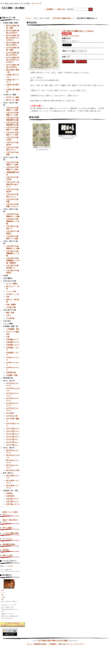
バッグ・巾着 (11, 291)
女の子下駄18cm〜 (12, 434)
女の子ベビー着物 (12, 97)
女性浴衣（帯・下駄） (11, 491)
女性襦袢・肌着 (11, 375)
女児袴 (5, 275)
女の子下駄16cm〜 (12, 429)
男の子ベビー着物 (12, 100)
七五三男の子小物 (9, 310)
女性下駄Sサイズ (12, 499)
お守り (8, 315)
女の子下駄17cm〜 (12, 431)
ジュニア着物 (8, 324)
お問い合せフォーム (65, 644)
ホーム (28, 18)
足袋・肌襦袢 (11, 304)
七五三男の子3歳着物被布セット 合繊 (12, 221)
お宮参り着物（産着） (11, 23)
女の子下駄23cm (12, 445)
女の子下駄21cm (12, 439)
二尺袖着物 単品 (12, 329)
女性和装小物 (11, 372)
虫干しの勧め (7, 528)
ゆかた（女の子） (9, 381)
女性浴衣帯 (10, 496)
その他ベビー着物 (9, 95)
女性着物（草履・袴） (11, 326)
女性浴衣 (9, 493)
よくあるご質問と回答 (10, 533)
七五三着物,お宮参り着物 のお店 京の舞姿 (52, 640)
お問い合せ (61, 9)
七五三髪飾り (8, 278)
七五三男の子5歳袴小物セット (63, 18)
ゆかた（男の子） (9, 448)
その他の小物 (11, 307)
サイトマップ (36, 3)
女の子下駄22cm (12, 442)
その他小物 (10, 318)
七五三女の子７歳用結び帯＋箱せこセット (12, 184)
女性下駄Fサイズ (12, 501)
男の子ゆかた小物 (12, 470)
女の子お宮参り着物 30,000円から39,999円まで (12, 60)
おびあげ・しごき (12, 294)
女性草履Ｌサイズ (12, 345)
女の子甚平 (10, 413)
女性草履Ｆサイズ (12, 342)
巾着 (7, 337)
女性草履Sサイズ (12, 339)
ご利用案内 (49, 9)
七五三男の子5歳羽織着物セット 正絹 (12, 253)
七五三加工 (7, 321)
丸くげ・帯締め (11, 284)
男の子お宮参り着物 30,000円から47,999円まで (12, 38)
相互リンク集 (7, 555)
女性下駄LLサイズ (12, 504)
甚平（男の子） (8, 473)
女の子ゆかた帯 (11, 416)
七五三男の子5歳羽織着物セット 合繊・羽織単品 (12, 260)
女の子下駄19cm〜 (12, 437)
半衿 (7, 297)
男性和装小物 (8, 378)
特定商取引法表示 (8, 544)
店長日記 (5, 550)
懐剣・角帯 (10, 313)
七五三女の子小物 (9, 281)
